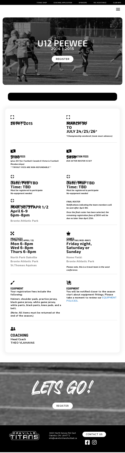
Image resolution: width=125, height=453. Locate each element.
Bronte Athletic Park (24, 221)
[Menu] (118, 9)
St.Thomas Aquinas (24, 266)
